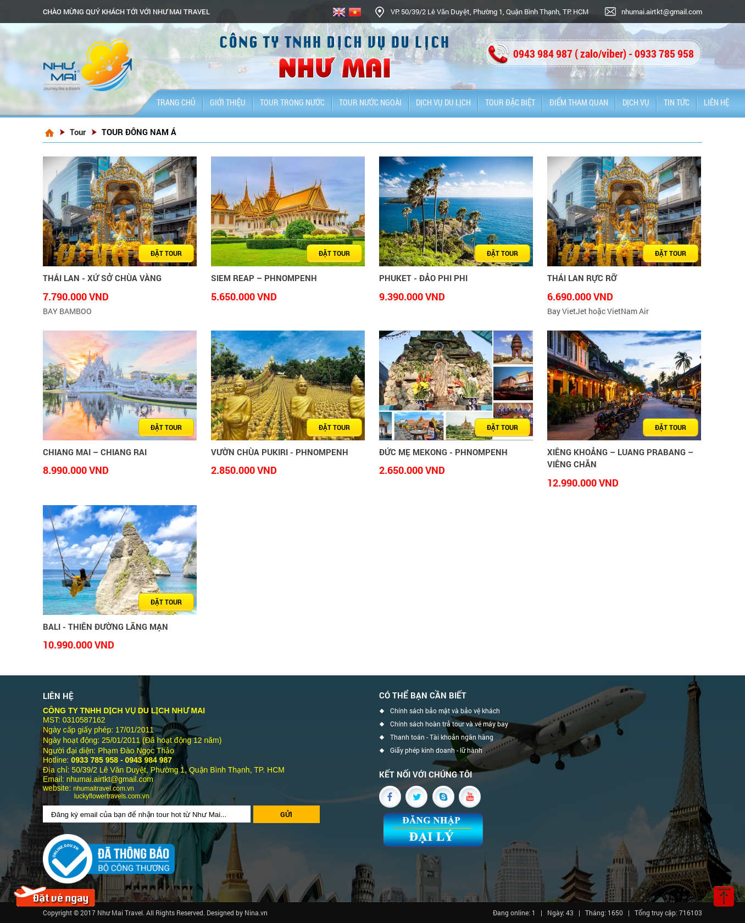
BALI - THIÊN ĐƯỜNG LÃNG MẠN (105, 626)
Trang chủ (176, 102)
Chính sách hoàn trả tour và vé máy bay (449, 724)
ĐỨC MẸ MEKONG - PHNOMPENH (443, 451)
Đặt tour (166, 253)
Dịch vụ (635, 102)
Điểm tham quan (578, 102)
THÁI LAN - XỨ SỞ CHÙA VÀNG (102, 277)
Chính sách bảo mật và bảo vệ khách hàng (445, 712)
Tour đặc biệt (510, 102)
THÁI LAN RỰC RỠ (582, 277)
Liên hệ (716, 102)
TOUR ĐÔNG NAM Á (139, 131)
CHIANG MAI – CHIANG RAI (95, 451)
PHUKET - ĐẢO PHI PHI (423, 277)
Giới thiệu (228, 102)
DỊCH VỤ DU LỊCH (443, 102)
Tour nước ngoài (370, 102)
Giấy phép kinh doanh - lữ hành (436, 750)
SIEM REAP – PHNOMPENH (264, 277)
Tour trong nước (292, 102)
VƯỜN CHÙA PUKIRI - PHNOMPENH (279, 451)
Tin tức (677, 102)
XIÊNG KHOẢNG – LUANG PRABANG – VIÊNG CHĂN (620, 458)
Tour (78, 131)
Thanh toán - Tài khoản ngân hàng (441, 737)
